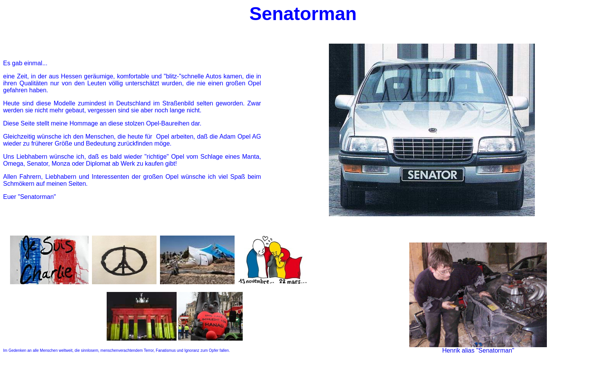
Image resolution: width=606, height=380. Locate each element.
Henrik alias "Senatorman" (478, 350)
